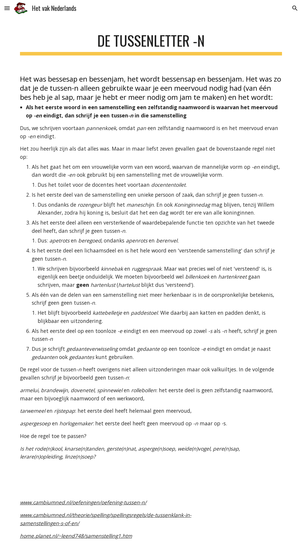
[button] (7, 8)
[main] (151, 41)
